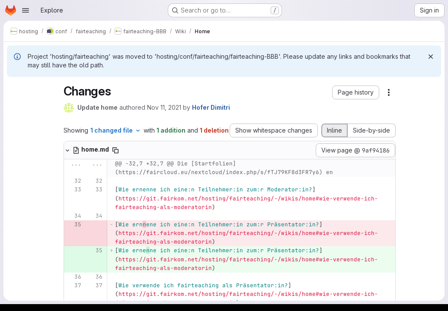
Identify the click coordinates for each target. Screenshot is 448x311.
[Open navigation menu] (25, 10)
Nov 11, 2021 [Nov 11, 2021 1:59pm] (164, 107)
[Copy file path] (115, 150)
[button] (355, 92)
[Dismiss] (431, 56)
